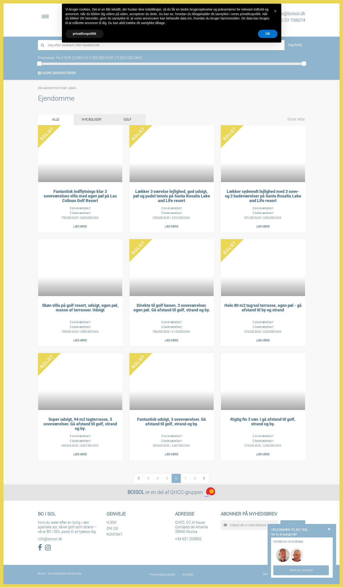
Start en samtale (301, 570)
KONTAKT (114, 535)
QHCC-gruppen (186, 493)
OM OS (112, 529)
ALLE (57, 120)
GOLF (135, 120)
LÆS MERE (80, 227)
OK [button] (267, 33)
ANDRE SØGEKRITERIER (57, 73)
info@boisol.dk (290, 13)
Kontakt (188, 575)
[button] (275, 11)
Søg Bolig (295, 45)
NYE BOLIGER (96, 120)
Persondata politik (162, 575)
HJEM (111, 523)
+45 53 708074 (290, 20)
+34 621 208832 (188, 539)
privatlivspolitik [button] (84, 33)
